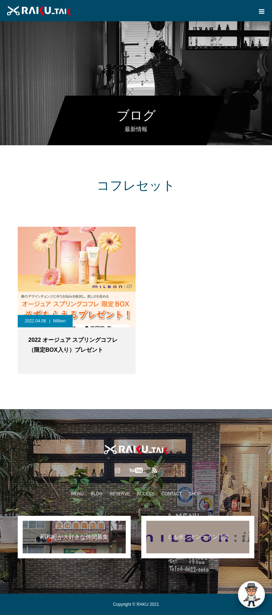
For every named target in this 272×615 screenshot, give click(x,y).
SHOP (195, 493)
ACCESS (145, 493)
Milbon (59, 320)
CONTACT (172, 493)
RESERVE (120, 493)
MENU (77, 493)
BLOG (96, 493)
